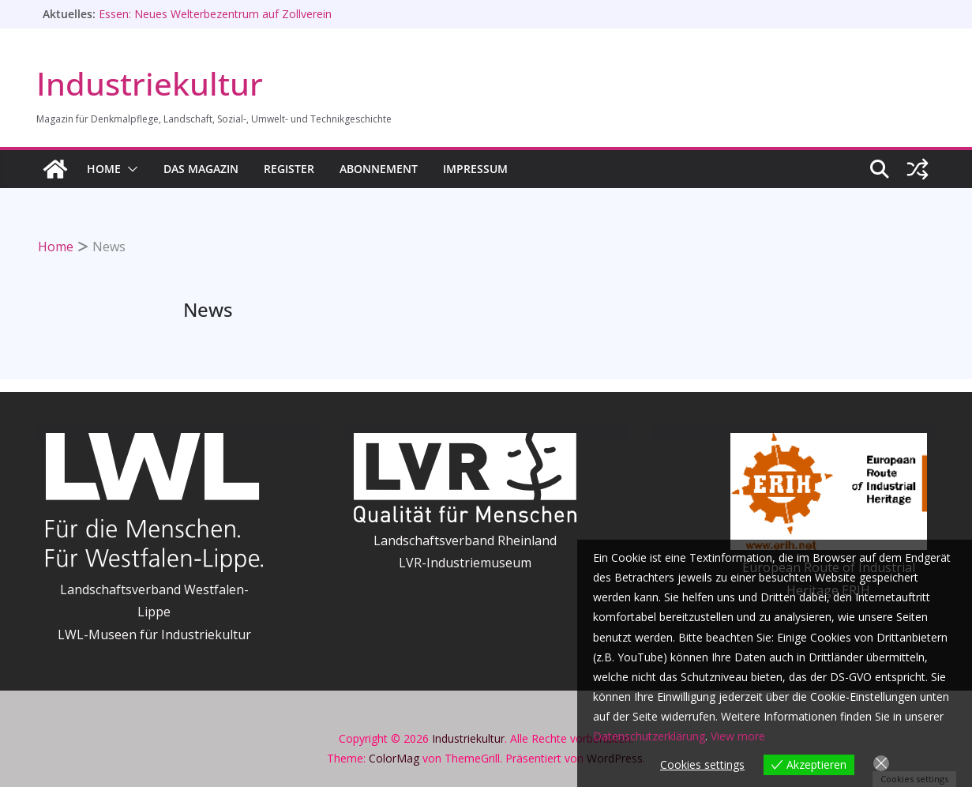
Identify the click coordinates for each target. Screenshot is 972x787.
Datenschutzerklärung (649, 736)
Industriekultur (149, 83)
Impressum (475, 168)
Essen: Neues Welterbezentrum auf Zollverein (215, 13)
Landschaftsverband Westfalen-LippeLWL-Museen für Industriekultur (154, 612)
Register (289, 168)
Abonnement (379, 168)
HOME (104, 168)
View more (738, 736)
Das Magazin (200, 168)
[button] (129, 169)
